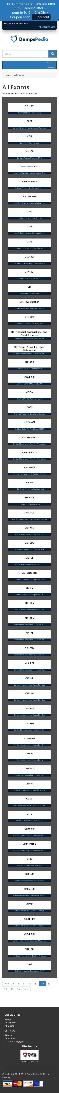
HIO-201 (29, 497)
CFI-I (29, 211)
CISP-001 (29, 874)
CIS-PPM (29, 648)
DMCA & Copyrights (15, 1041)
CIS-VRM (29, 768)
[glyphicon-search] (52, 54)
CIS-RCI (29, 663)
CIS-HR (30, 783)
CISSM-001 (29, 889)
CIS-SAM (29, 708)
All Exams (9, 1025)
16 (18, 989)
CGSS (29, 407)
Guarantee (10, 1038)
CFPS (29, 241)
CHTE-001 (29, 467)
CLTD (29, 813)
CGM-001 (29, 377)
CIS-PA (29, 633)
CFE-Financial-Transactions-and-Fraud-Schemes (30, 333)
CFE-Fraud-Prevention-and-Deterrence (29, 348)
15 (12, 989)
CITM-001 (29, 934)
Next (26, 989)
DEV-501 (29, 256)
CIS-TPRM (29, 738)
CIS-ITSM (30, 618)
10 (29, 983)
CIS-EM (29, 588)
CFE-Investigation (29, 301)
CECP (29, 121)
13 (49, 983)
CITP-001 (29, 949)
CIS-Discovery (29, 572)
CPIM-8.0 (29, 828)
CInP (29, 964)
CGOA (29, 392)
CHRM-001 (29, 512)
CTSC (30, 859)
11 (36, 983)
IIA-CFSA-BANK (29, 166)
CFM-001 (29, 151)
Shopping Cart (47, 27)
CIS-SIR (29, 678)
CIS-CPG (29, 542)
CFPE (29, 226)
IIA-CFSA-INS (29, 181)
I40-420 (29, 362)
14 (5, 989)
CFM (29, 136)
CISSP (29, 904)
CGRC (29, 798)
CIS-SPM (29, 723)
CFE (29, 286)
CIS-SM (29, 693)
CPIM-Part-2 (29, 843)
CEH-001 (29, 106)
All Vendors (10, 1022)
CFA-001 (29, 271)
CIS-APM (29, 527)
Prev (6, 983)
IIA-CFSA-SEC (29, 196)
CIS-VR (30, 753)
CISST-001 (29, 919)
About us (9, 1035)
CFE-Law (29, 317)
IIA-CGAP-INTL (29, 437)
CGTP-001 (29, 422)
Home (8, 75)
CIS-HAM (29, 603)
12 (42, 983)
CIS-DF (29, 557)
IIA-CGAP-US (29, 452)
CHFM (29, 482)
